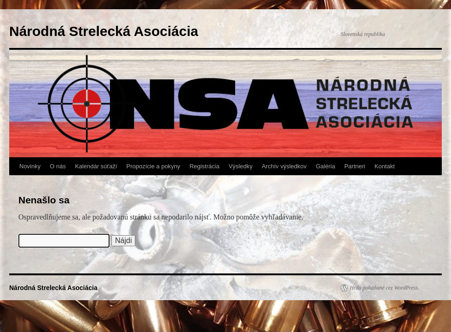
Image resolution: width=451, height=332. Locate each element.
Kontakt (385, 166)
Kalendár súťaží (96, 166)
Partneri (354, 166)
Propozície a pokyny (153, 166)
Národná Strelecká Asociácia (103, 31)
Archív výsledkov (284, 166)
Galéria (325, 166)
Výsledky (241, 166)
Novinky (29, 166)
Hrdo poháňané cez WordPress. (384, 288)
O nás (58, 166)
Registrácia (205, 166)
